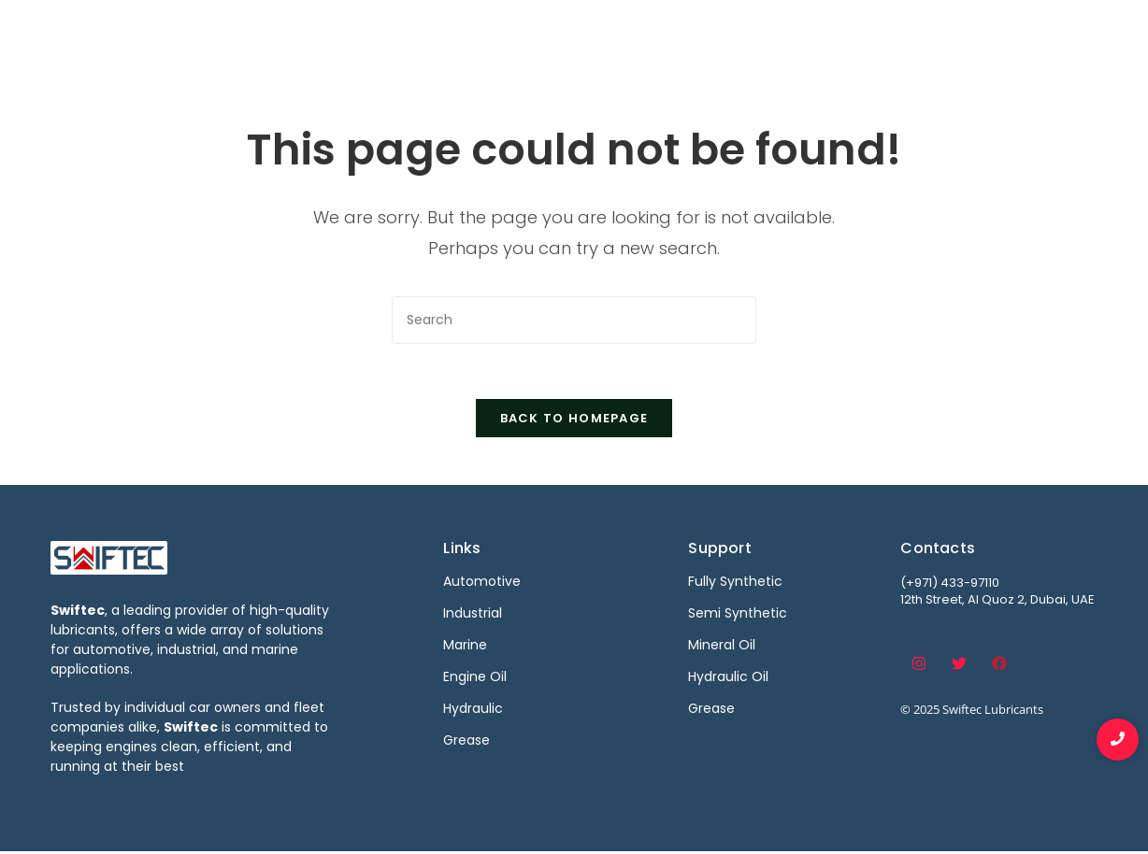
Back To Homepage (574, 420)
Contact (1040, 35)
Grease (711, 710)
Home (475, 35)
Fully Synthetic (735, 583)
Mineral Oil (721, 646)
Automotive (571, 35)
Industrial (679, 35)
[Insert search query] (574, 320)
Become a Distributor (900, 35)
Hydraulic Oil (728, 678)
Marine (767, 35)
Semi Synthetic (737, 614)
